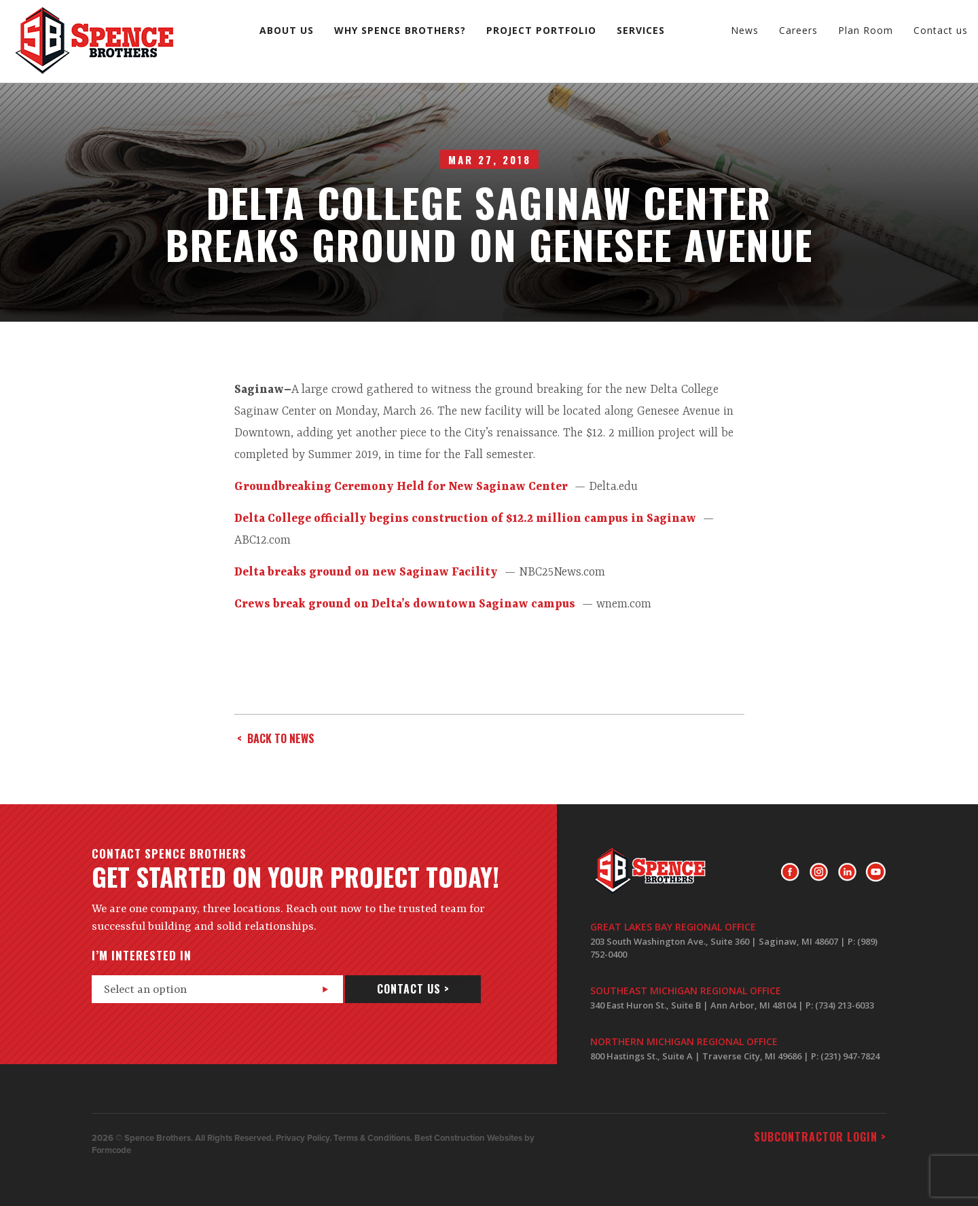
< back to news (275, 738)
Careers (798, 30)
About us (286, 30)
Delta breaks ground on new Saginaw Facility (366, 572)
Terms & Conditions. (372, 1138)
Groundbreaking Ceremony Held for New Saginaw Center (401, 486)
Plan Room (865, 30)
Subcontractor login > (820, 1137)
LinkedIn (847, 872)
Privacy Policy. (303, 1138)
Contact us (940, 30)
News (745, 30)
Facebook (790, 872)
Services (641, 30)
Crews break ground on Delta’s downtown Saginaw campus (404, 604)
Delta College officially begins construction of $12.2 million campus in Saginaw (465, 518)
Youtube (875, 872)
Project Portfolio (541, 30)
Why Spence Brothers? (400, 30)
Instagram (818, 872)
